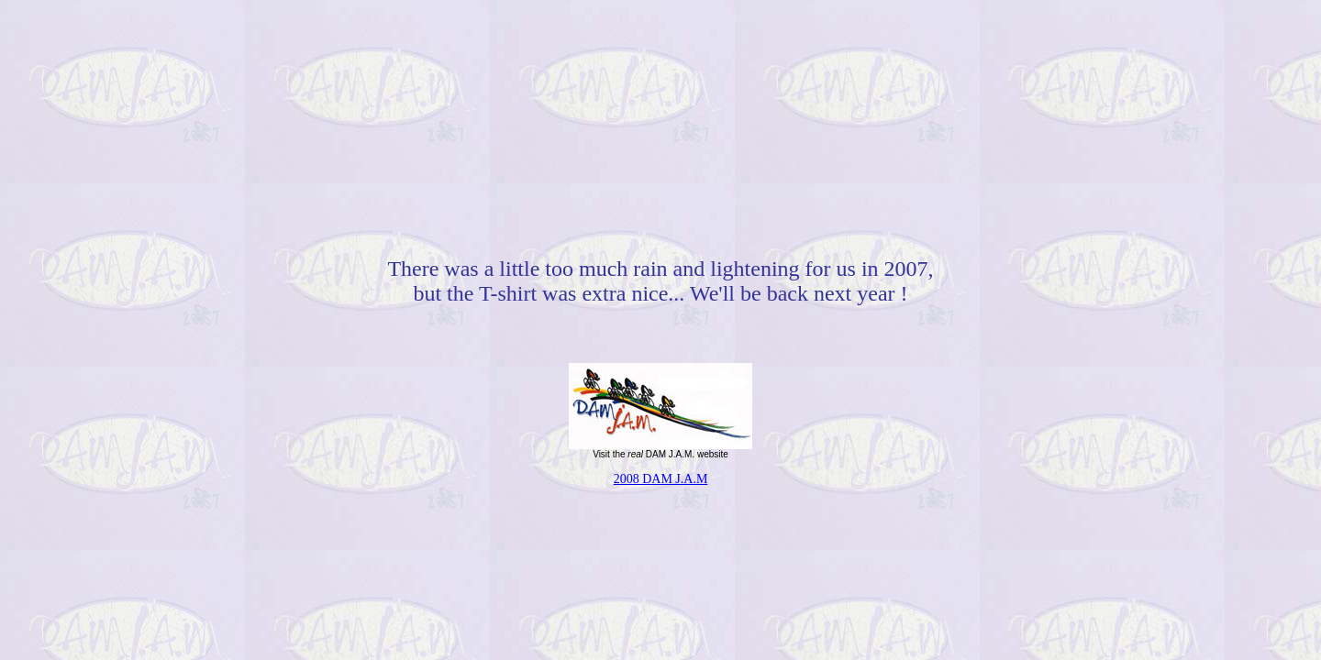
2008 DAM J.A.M (661, 479)
